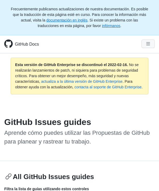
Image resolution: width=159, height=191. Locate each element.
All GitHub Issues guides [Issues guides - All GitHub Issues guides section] (49, 177)
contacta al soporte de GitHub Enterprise (107, 87)
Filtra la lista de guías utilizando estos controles (46, 189)
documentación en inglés (67, 20)
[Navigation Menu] (148, 44)
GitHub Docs (27, 44)
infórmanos (111, 26)
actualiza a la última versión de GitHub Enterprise (82, 81)
